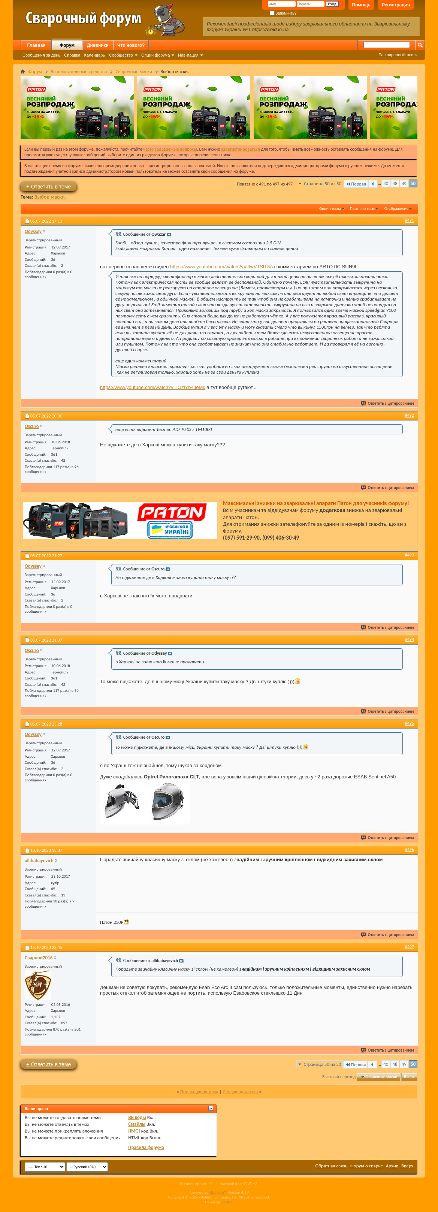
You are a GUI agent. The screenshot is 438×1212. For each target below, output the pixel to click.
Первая (355, 184)
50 (413, 183)
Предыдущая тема (199, 1091)
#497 (409, 946)
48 (394, 183)
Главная (36, 45)
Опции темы (330, 208)
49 (404, 183)
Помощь (361, 4)
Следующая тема (240, 1091)
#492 (409, 415)
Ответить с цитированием (388, 403)
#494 (409, 639)
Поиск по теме (362, 208)
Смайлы (136, 1124)
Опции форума (155, 55)
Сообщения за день (41, 55)
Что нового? (131, 45)
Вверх (409, 1076)
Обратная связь (331, 1166)
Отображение (396, 208)
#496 (409, 849)
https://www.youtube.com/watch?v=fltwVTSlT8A (221, 266)
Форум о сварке (366, 1166)
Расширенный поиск (397, 54)
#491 (409, 220)
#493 (409, 555)
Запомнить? (283, 13)
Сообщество (121, 55)
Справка (72, 55)
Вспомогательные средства (79, 71)
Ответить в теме (48, 186)
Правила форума (146, 1147)
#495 (409, 723)
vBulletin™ (218, 1192)
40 (385, 183)
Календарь (94, 55)
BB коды (137, 1117)
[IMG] (134, 1131)
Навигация (188, 55)
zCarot (227, 1202)
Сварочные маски (133, 71)
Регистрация (396, 4)
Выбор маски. (50, 197)
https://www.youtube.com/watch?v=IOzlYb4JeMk (152, 387)
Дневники (98, 45)
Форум (67, 45)
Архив (392, 1166)
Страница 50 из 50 (322, 183)
